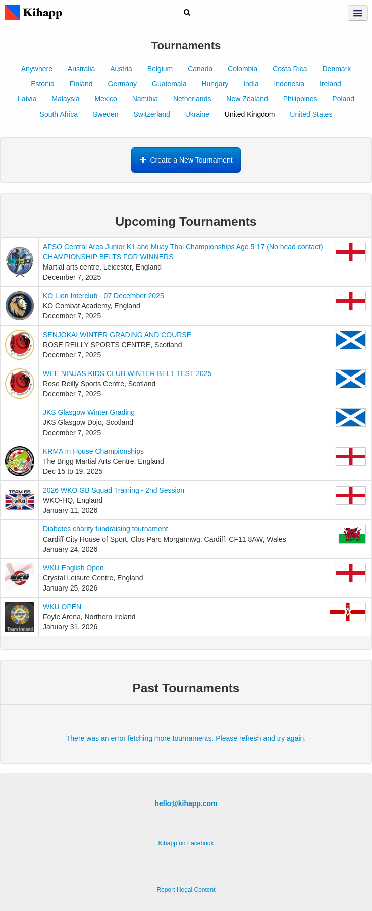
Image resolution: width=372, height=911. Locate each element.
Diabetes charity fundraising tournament (105, 529)
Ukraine (197, 114)
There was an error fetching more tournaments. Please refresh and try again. (186, 738)
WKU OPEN (62, 607)
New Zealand (247, 99)
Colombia (242, 69)
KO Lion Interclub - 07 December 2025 (103, 296)
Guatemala (169, 84)
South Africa (59, 114)
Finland (81, 84)
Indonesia (289, 84)
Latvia (27, 99)
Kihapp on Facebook (186, 843)
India (250, 84)
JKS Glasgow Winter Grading (89, 412)
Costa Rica (290, 69)
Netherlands (192, 99)
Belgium (160, 69)
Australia (81, 69)
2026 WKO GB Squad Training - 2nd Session (113, 490)
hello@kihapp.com (185, 803)
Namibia (145, 99)
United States (311, 114)
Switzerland (151, 114)
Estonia (43, 84)
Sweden (106, 114)
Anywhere (36, 69)
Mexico (105, 99)
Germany (122, 84)
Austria (121, 69)
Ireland (330, 84)
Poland (343, 99)
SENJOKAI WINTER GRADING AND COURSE (117, 335)
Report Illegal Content (185, 889)
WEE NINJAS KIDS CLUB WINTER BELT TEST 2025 (127, 373)
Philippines (300, 99)
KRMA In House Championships (93, 451)
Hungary (214, 84)
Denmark (337, 69)
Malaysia (65, 99)
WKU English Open (73, 568)
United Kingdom (250, 114)
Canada (200, 69)
